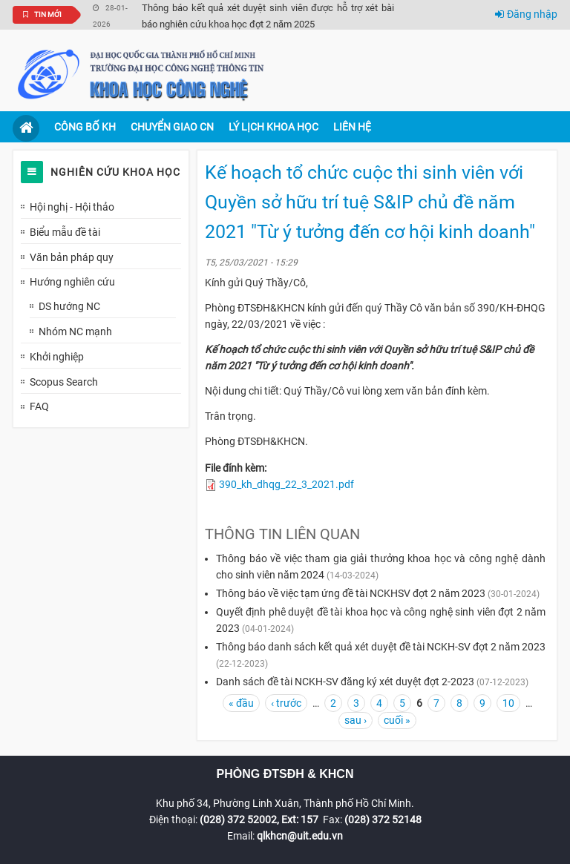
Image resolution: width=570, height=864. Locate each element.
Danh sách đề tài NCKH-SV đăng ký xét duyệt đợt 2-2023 (345, 681)
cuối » (397, 720)
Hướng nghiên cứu (72, 282)
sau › (355, 720)
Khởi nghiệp (57, 357)
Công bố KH (85, 127)
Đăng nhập (526, 14)
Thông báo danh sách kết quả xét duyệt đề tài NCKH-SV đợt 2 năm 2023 (381, 647)
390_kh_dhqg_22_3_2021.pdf (286, 484)
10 (508, 703)
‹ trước (286, 703)
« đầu (241, 703)
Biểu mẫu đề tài (65, 232)
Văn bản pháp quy (72, 257)
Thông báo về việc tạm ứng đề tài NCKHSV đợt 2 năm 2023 (350, 593)
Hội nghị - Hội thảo (72, 207)
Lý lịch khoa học (273, 127)
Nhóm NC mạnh (75, 331)
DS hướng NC (69, 306)
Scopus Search (64, 382)
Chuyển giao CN (172, 127)
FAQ (39, 406)
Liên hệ (352, 127)
